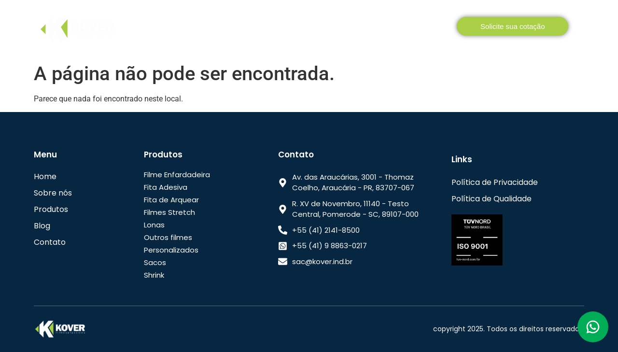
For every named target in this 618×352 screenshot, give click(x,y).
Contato (422, 27)
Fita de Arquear (171, 200)
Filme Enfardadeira (177, 174)
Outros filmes (168, 237)
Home (147, 27)
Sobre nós (195, 27)
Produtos (254, 28)
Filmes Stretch (169, 212)
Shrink (154, 275)
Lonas (154, 225)
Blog (381, 27)
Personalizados (171, 250)
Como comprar (325, 27)
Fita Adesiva (165, 187)
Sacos (155, 262)
